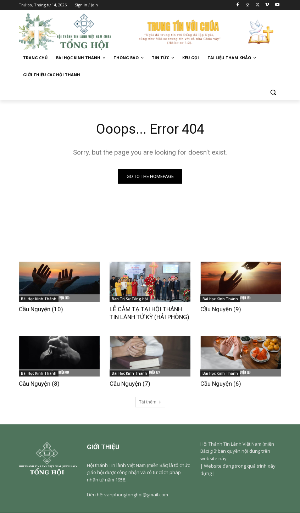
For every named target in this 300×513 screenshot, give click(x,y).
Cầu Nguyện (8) (39, 383)
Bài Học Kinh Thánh (38, 298)
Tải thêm (150, 402)
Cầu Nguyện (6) (220, 383)
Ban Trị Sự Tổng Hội (130, 298)
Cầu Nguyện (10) (41, 309)
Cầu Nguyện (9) (220, 309)
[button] (273, 92)
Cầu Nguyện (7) (130, 383)
